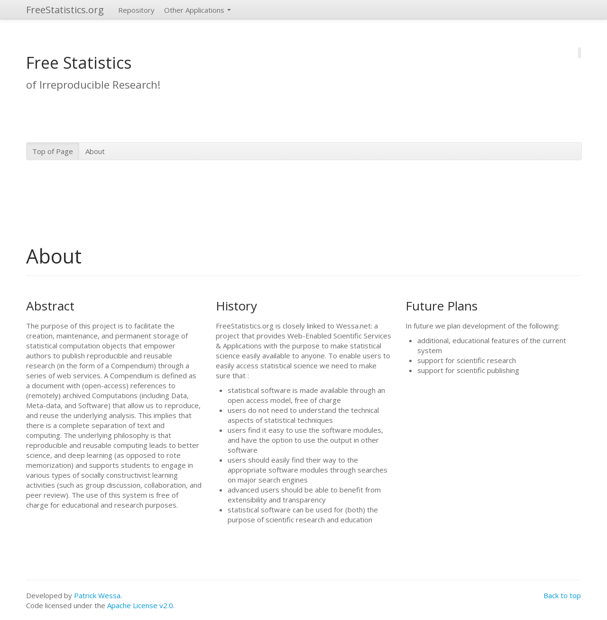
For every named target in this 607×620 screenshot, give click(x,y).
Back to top (562, 595)
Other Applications (197, 10)
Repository (136, 10)
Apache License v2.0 (140, 605)
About (95, 151)
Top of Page (52, 151)
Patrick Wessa (97, 595)
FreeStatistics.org (65, 9)
